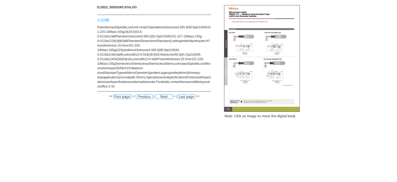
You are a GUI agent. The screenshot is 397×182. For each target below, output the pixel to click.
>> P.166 (103, 19)
